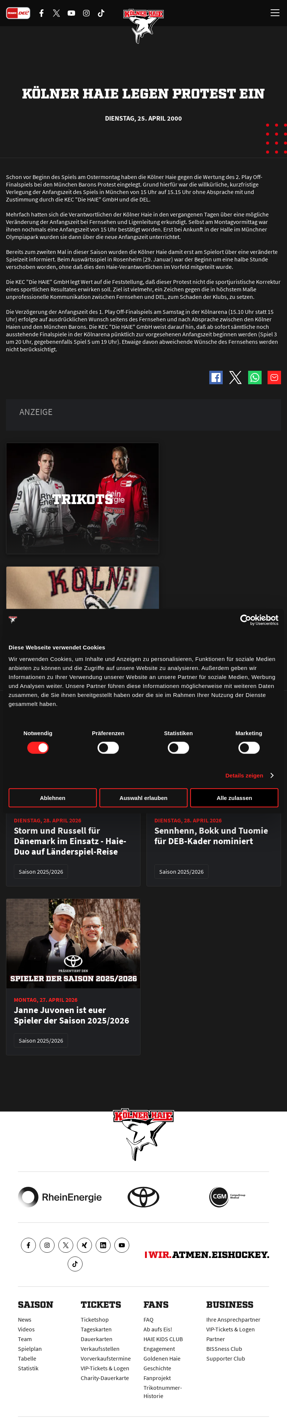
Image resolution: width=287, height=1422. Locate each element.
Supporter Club (225, 1358)
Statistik (28, 1368)
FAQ (149, 1319)
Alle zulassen (234, 798)
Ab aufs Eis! (158, 1329)
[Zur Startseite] (143, 26)
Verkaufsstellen (100, 1348)
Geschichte (157, 1368)
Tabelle (27, 1358)
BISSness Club (224, 1348)
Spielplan (30, 1348)
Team (25, 1339)
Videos (26, 1329)
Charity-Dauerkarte (105, 1378)
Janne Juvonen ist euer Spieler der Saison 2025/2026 (71, 1015)
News (24, 1319)
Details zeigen (244, 775)
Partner (215, 1339)
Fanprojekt (157, 1378)
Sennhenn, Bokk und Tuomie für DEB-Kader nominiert (211, 835)
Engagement (159, 1348)
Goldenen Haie (162, 1358)
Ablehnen (52, 798)
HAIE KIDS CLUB (163, 1339)
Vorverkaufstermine (106, 1358)
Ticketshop (95, 1319)
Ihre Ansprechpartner (233, 1319)
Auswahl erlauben (143, 798)
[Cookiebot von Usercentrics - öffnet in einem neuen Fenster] (245, 619)
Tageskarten (96, 1329)
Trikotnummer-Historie (163, 1392)
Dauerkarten (96, 1339)
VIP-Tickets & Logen (105, 1368)
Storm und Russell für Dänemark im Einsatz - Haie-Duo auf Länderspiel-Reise (70, 841)
